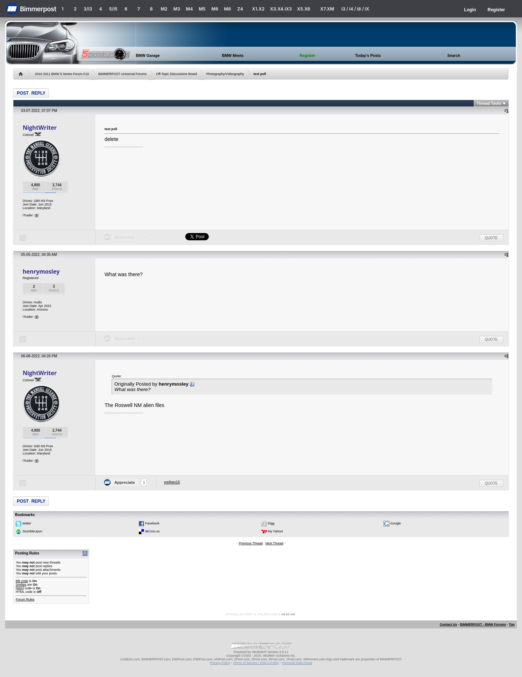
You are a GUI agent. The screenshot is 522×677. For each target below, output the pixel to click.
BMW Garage (148, 55)
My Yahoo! (275, 531)
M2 (164, 9)
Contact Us (448, 624)
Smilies (21, 584)
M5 (202, 9)
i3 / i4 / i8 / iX (355, 9)
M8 (227, 9)
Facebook (152, 523)
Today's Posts (368, 55)
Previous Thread (251, 543)
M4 (189, 9)
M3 (176, 9)
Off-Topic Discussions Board (176, 74)
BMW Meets (233, 55)
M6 (214, 9)
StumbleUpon (32, 531)
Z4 (240, 9)
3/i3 (88, 9)
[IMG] (20, 588)
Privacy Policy (220, 663)
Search (453, 55)
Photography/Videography (225, 74)
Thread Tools (488, 103)
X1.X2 (258, 9)
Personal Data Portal (297, 663)
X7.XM (327, 9)
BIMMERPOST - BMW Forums (483, 624)
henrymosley (40, 271)
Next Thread (274, 543)
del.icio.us (152, 531)
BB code (22, 581)
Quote (491, 238)
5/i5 (113, 9)
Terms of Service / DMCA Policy (256, 663)
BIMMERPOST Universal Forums (122, 74)
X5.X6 (303, 9)
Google (395, 523)
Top (512, 624)
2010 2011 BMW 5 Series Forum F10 (62, 74)
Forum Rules (25, 599)
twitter (26, 523)
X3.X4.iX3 (281, 9)
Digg (271, 523)
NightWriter (39, 128)
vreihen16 (172, 482)
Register (496, 9)
